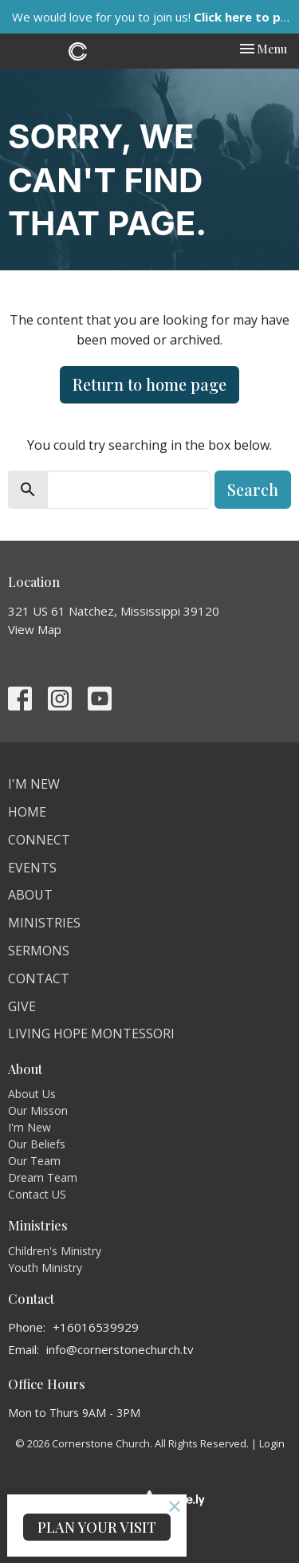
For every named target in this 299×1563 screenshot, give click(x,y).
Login (272, 1443)
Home (27, 812)
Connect (39, 839)
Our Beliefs (36, 1144)
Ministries (44, 922)
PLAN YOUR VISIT (96, 1527)
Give (22, 1006)
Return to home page (149, 384)
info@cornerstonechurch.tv (120, 1349)
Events (32, 867)
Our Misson (38, 1110)
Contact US (37, 1194)
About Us (32, 1093)
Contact (38, 978)
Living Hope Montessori (91, 1033)
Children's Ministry (54, 1250)
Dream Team (42, 1177)
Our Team (34, 1160)
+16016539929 (96, 1327)
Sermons (38, 950)
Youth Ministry (45, 1267)
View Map (34, 629)
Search (252, 489)
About (30, 895)
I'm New (34, 784)
